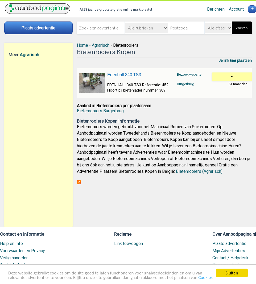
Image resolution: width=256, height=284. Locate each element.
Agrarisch (29, 54)
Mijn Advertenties (228, 250)
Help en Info (11, 243)
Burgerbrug (185, 84)
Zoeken (241, 28)
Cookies (205, 278)
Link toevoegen (128, 243)
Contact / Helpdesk (230, 257)
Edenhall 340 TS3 (124, 74)
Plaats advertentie (229, 243)
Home (82, 45)
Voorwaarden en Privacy (22, 250)
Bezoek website (189, 74)
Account (236, 9)
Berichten (216, 9)
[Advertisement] (38, 142)
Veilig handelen (14, 257)
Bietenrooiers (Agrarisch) (199, 171)
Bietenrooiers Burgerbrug (100, 110)
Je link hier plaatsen (235, 60)
